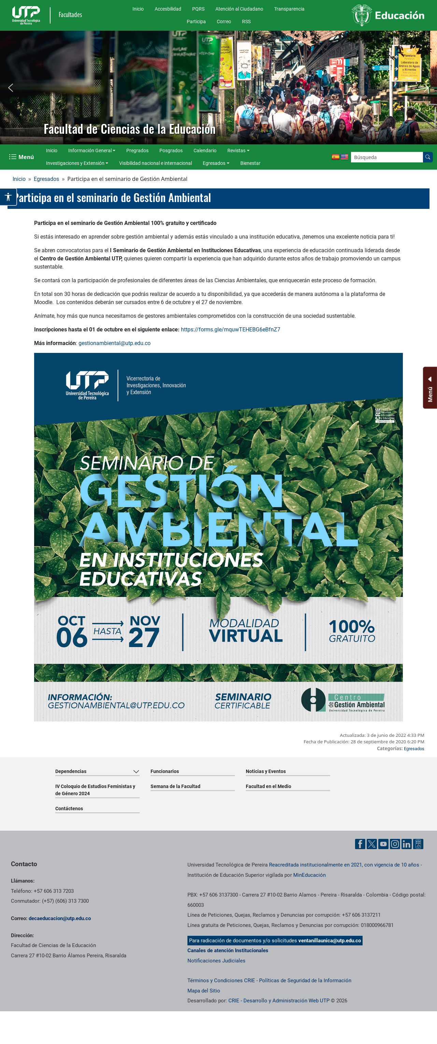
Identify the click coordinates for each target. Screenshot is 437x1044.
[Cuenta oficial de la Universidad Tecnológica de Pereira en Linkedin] (406, 844)
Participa (196, 21)
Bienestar (250, 163)
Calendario (205, 150)
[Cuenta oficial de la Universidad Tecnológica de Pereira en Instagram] (395, 844)
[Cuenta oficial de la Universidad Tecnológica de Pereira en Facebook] (360, 844)
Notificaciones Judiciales (216, 961)
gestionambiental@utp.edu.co (115, 343)
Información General (90, 150)
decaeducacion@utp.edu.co (60, 918)
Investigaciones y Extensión (75, 163)
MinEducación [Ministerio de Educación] (309, 875)
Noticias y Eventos (266, 771)
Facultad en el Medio (268, 786)
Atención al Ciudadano (239, 9)
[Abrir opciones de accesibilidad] (8, 197)
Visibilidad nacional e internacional (155, 163)
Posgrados (171, 150)
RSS (246, 21)
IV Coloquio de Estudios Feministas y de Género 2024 (95, 790)
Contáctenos (69, 808)
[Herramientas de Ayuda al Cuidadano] (418, 844)
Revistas (236, 150)
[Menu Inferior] (429, 388)
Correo (224, 21)
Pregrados (137, 150)
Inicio (138, 9)
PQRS (198, 9)
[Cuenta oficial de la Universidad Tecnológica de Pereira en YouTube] (383, 844)
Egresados (214, 163)
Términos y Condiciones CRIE (221, 980)
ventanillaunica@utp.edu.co (329, 941)
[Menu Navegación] (22, 157)
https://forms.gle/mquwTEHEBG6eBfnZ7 (230, 329)
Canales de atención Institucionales (227, 950)
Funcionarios (165, 771)
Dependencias (70, 771)
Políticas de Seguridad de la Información (305, 980)
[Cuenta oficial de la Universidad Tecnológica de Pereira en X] (372, 844)
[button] (10, 87)
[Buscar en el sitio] (428, 157)
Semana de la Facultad (175, 786)
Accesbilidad (168, 9)
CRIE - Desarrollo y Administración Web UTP (278, 1001)
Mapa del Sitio (203, 991)
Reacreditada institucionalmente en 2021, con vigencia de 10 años (344, 865)
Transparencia (289, 9)
